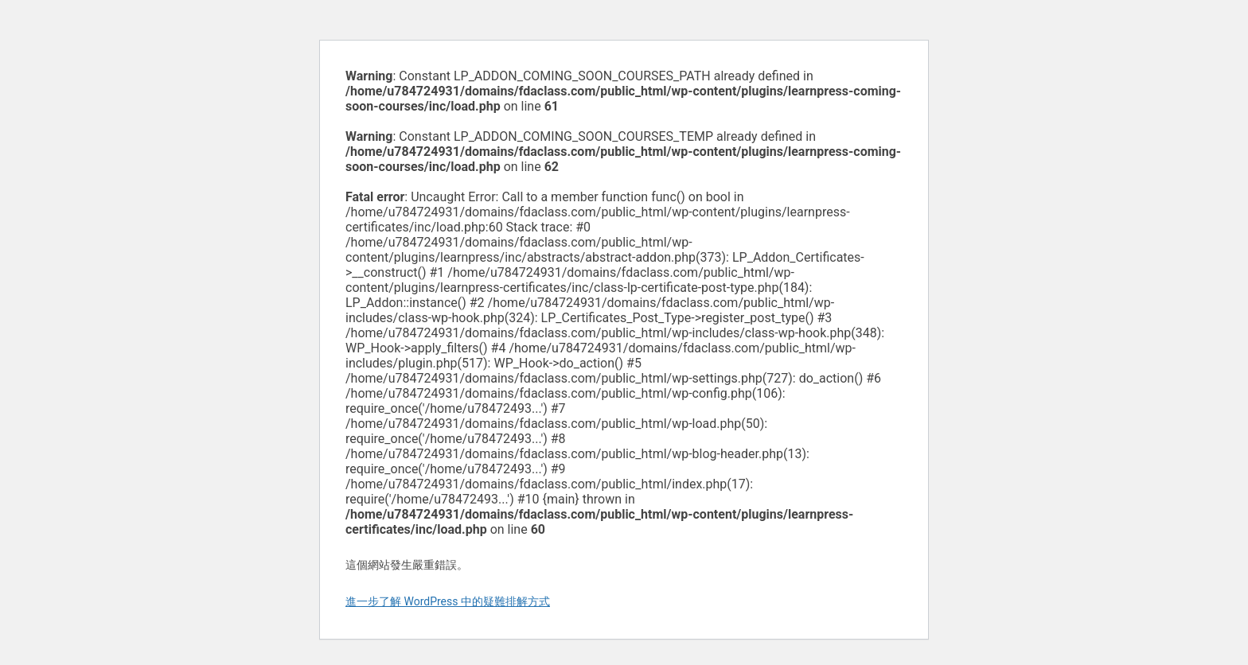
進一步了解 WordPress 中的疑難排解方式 (447, 601)
